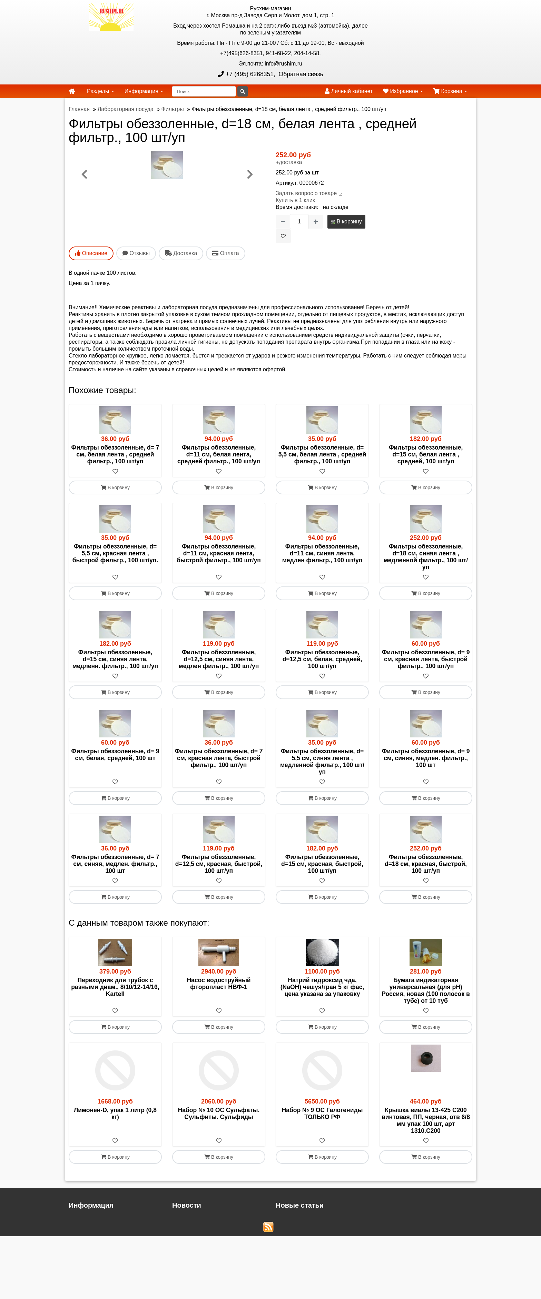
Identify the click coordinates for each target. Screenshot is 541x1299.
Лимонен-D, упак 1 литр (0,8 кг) (115, 1113)
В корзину (346, 221)
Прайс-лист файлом (94, 1227)
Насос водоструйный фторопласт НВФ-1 (218, 983)
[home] (72, 91)
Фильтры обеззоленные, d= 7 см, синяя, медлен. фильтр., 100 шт (115, 864)
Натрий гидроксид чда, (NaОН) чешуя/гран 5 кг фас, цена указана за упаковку (322, 987)
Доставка (80, 1221)
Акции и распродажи (95, 1277)
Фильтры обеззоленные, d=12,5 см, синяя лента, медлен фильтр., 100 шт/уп (219, 659)
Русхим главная (89, 1234)
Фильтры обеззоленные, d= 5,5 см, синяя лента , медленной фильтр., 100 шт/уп (322, 761)
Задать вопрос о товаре (306, 193)
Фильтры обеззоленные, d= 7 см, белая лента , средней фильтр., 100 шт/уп (115, 454)
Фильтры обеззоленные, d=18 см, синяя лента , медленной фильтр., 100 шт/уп (426, 557)
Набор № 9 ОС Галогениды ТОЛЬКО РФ (322, 1113)
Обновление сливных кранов (313, 1221)
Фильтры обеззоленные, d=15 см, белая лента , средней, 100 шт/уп (426, 454)
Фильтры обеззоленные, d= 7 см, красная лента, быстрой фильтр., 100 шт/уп (219, 758)
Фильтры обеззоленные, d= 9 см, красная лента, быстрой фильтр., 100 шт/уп (426, 659)
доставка (290, 162)
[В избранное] (283, 236)
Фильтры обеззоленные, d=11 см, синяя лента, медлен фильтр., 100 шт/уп (322, 553)
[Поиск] (204, 91)
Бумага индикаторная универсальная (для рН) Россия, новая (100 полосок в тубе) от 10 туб (426, 990)
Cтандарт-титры (296, 1227)
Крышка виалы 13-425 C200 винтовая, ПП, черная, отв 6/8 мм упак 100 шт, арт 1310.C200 (426, 1120)
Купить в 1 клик (295, 200)
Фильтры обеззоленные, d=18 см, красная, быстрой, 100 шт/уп (426, 864)
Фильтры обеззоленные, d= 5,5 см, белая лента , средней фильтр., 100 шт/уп (322, 454)
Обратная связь (300, 74)
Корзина (450, 91)
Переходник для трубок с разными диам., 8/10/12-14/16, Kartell (115, 987)
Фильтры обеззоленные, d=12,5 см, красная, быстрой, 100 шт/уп (218, 864)
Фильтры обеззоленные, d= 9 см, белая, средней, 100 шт (115, 755)
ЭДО (74, 1263)
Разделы (100, 91)
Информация (144, 91)
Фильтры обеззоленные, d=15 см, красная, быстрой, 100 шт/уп (322, 864)
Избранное (403, 91)
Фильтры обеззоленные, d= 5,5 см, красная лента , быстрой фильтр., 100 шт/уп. (115, 553)
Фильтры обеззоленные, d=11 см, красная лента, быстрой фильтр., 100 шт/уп (219, 553)
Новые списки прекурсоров (310, 1234)
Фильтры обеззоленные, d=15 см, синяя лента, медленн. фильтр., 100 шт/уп (115, 659)
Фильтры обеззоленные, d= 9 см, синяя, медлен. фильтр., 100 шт (426, 758)
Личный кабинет (349, 91)
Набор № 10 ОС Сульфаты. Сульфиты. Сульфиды (219, 1113)
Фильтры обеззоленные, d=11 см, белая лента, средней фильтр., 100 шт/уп (218, 454)
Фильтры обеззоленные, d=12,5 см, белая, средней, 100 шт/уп (322, 659)
